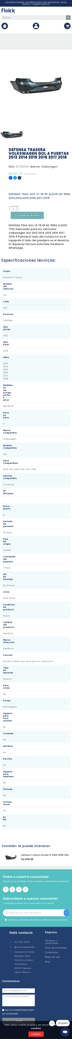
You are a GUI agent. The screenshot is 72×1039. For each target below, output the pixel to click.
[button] (27, 215)
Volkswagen (49, 166)
